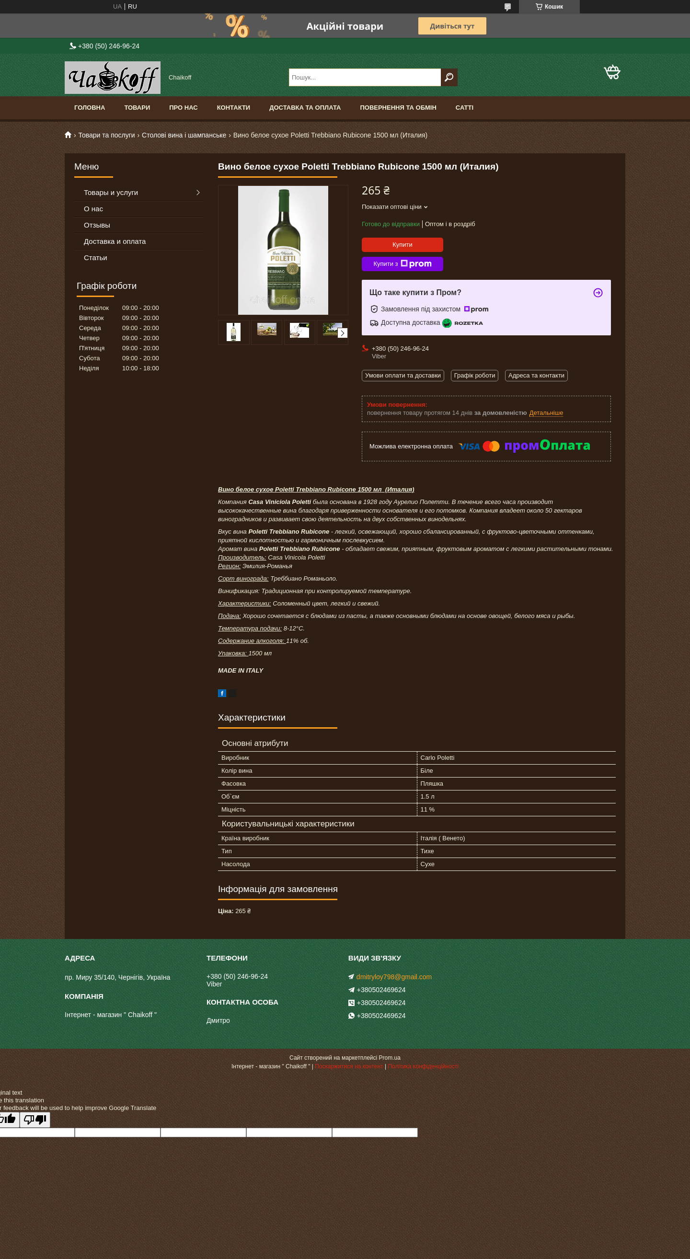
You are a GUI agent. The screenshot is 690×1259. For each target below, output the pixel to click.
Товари (137, 107)
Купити (402, 244)
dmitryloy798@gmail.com (394, 977)
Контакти (234, 107)
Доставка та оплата (305, 107)
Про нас (183, 107)
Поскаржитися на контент (349, 1066)
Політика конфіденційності (423, 1066)
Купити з (402, 264)
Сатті (464, 107)
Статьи (95, 257)
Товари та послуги (106, 135)
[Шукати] (449, 77)
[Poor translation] (35, 1120)
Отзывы (97, 225)
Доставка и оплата (115, 241)
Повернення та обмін (398, 107)
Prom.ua (390, 1057)
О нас (93, 209)
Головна (89, 107)
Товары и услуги (111, 192)
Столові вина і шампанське (184, 135)
